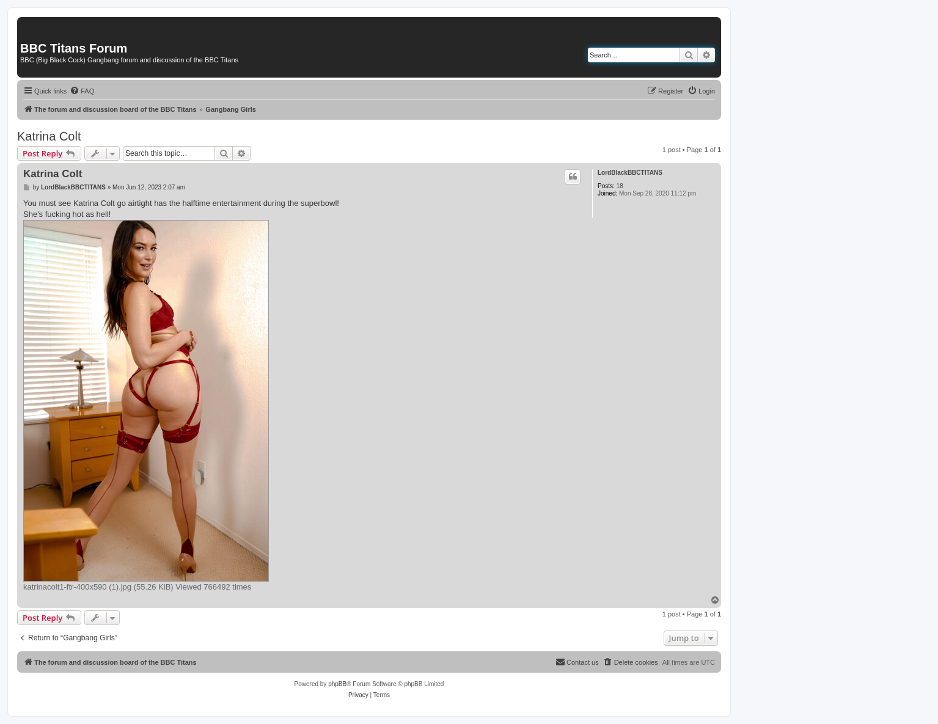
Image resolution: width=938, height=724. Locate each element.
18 (620, 186)
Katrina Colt (49, 136)
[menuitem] (82, 91)
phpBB (337, 684)
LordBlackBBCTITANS (630, 172)
